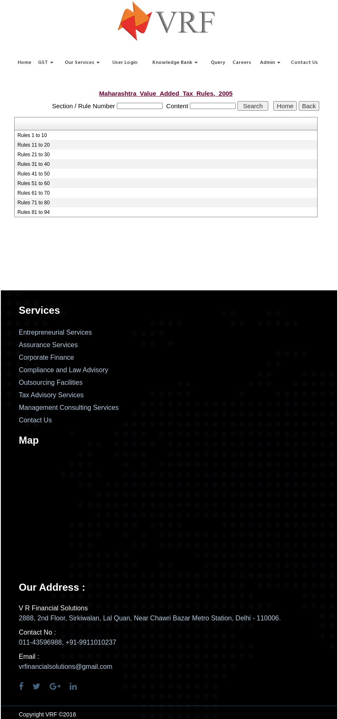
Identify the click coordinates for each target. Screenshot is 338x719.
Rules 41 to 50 (34, 174)
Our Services (82, 62)
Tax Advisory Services (51, 395)
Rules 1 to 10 (32, 135)
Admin (270, 62)
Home (24, 62)
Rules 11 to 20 (34, 145)
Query (218, 62)
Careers (241, 62)
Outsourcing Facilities (51, 382)
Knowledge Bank (175, 62)
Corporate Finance (46, 357)
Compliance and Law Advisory (63, 369)
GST (45, 62)
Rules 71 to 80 (34, 203)
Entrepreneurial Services (55, 332)
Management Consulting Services (69, 407)
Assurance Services (48, 344)
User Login (124, 62)
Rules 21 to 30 (34, 155)
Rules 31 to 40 (34, 164)
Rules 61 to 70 (34, 193)
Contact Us (304, 62)
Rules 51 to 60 (34, 183)
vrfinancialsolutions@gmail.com (65, 666)
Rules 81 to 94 (34, 212)
